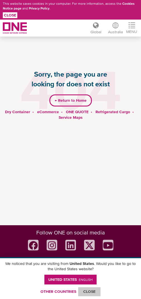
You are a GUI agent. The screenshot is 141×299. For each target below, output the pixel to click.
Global (95, 32)
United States (70, 279)
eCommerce (48, 112)
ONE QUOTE (77, 112)
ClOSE (89, 291)
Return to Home (71, 100)
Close (10, 15)
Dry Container (17, 112)
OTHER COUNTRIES (58, 291)
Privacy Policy (39, 8)
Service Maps (71, 117)
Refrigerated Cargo (112, 112)
